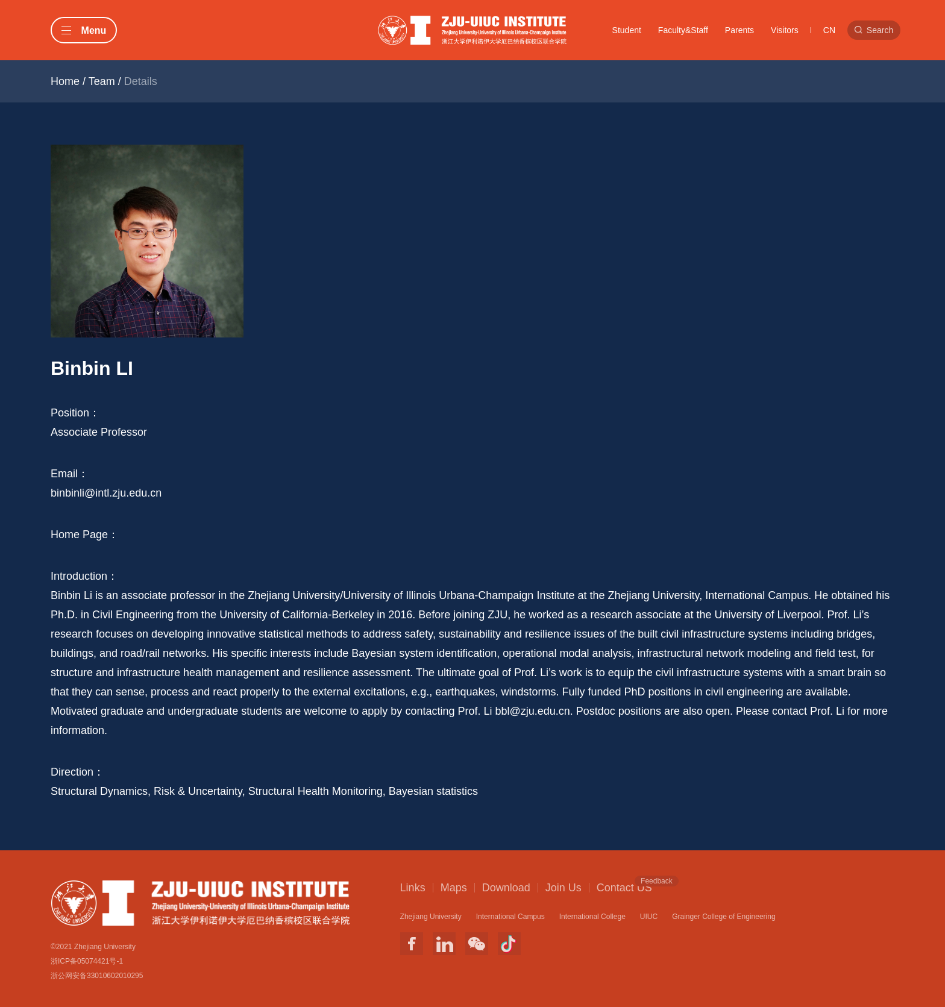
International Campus (510, 916)
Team (102, 81)
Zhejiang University (431, 916)
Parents (739, 30)
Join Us (563, 888)
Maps (454, 888)
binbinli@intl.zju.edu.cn (106, 493)
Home (65, 81)
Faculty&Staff (683, 30)
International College (592, 916)
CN (829, 30)
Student (626, 30)
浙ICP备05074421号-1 (87, 961)
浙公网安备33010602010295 (97, 975)
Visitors (785, 30)
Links (412, 888)
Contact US (624, 887)
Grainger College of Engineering (723, 916)
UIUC (649, 916)
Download (506, 888)
